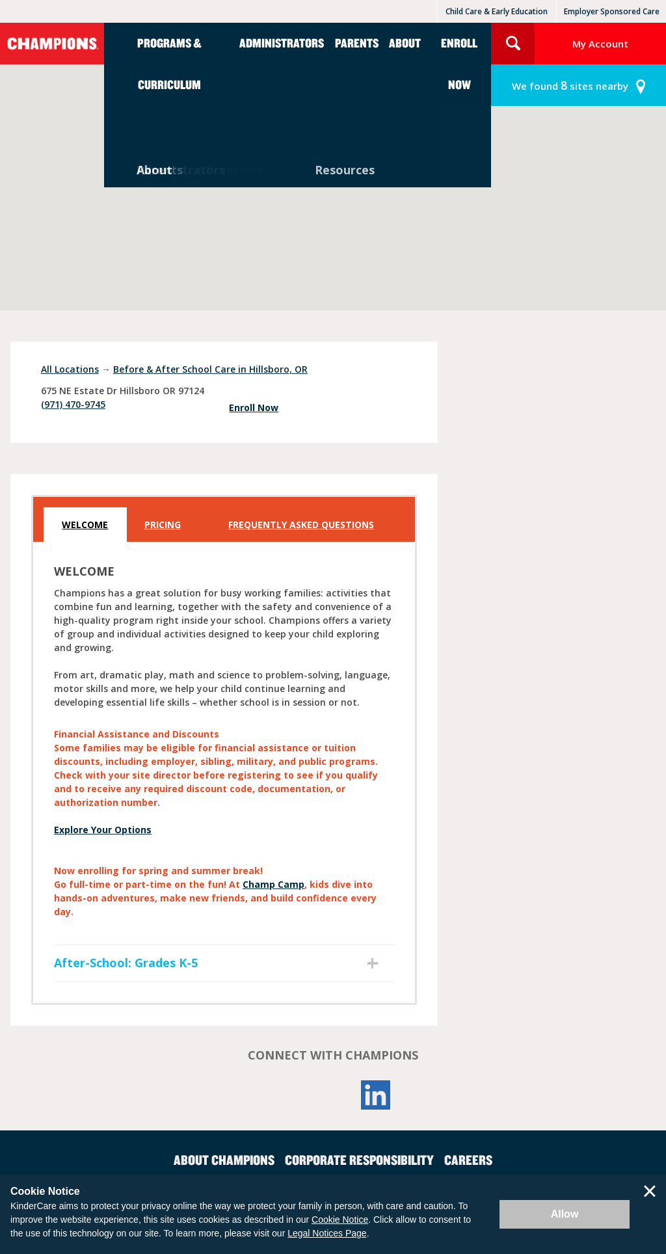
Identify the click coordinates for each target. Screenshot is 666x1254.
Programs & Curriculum (169, 63)
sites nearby (570, 85)
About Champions (224, 1160)
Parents (357, 42)
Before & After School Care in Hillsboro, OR (210, 369)
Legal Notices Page (326, 1233)
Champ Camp (273, 884)
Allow (565, 1214)
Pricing (162, 524)
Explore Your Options (103, 829)
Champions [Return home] (52, 43)
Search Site (513, 43)
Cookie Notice (340, 1219)
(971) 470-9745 (73, 404)
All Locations (70, 369)
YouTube (333, 1095)
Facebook (290, 1095)
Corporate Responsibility (359, 1160)
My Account (600, 43)
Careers (468, 1160)
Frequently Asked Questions (301, 524)
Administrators (281, 42)
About (405, 42)
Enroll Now (459, 63)
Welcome (85, 524)
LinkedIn (376, 1095)
